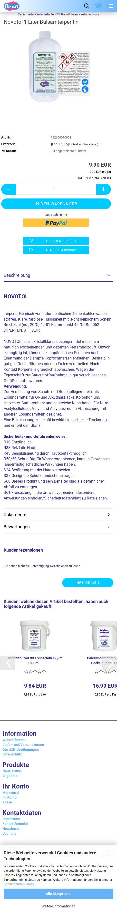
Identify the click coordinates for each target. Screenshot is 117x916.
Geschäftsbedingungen (20, 750)
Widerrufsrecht (14, 740)
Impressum (11, 819)
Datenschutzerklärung (19, 884)
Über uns (9, 833)
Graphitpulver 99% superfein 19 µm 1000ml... (35, 660)
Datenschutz (12, 754)
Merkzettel (10, 793)
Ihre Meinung (88, 582)
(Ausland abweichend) (84, 144)
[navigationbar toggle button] (111, 6)
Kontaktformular (15, 824)
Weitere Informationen (58, 906)
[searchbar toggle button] (86, 6)
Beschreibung (17, 275)
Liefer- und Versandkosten (23, 745)
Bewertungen (17, 526)
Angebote (10, 776)
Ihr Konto (9, 797)
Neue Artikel (12, 771)
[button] (7, 663)
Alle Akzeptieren (58, 894)
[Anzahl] (56, 189)
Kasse (7, 802)
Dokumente (15, 514)
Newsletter (11, 829)
